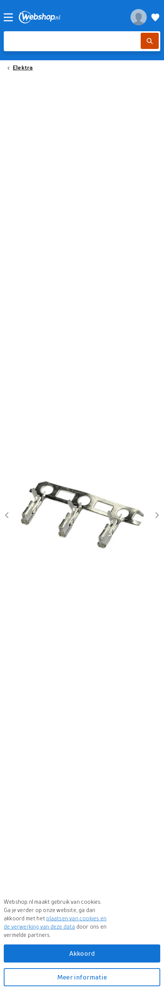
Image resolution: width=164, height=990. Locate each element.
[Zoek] (150, 41)
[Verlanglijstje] (155, 17)
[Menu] (8, 17)
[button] (82, 515)
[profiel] (139, 17)
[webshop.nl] (70, 17)
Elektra (23, 67)
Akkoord (82, 953)
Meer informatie (82, 977)
